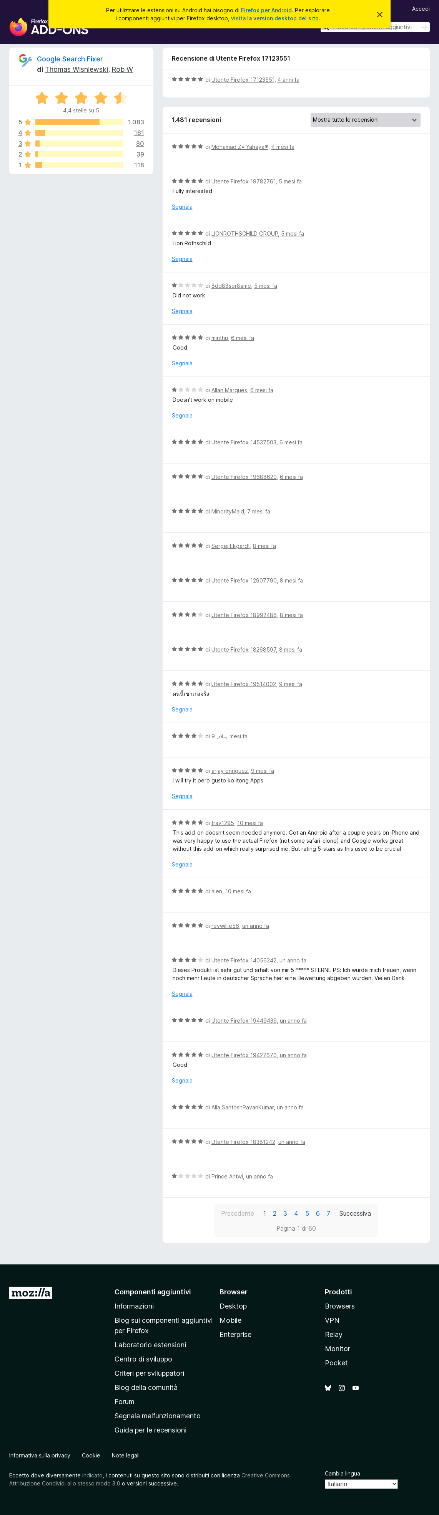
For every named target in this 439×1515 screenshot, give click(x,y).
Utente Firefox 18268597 (243, 649)
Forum (125, 1402)
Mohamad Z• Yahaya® (239, 147)
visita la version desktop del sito (275, 18)
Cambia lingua (342, 1473)
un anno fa (255, 926)
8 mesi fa (264, 546)
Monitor (337, 1349)
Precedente (237, 1213)
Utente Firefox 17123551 (242, 79)
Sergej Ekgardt (230, 546)
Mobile (230, 1320)
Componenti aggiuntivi (153, 1292)
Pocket (336, 1363)
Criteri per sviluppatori (149, 1373)
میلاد (223, 736)
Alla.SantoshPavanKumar (242, 1107)
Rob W (122, 69)
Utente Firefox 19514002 (243, 684)
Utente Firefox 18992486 (244, 615)
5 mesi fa (290, 181)
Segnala (182, 206)
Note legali (126, 1455)
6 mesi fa (242, 338)
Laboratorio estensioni (150, 1345)
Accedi (421, 8)
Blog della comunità (146, 1387)
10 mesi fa (250, 823)
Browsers (340, 1306)
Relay (334, 1334)
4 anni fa (288, 79)
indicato (92, 1475)
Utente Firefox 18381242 (243, 1142)
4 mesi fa (282, 147)
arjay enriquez (229, 770)
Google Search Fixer (70, 59)
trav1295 (222, 823)
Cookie (91, 1455)
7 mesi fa (258, 511)
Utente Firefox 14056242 (243, 960)
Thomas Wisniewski (76, 69)
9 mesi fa (290, 684)
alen (216, 891)
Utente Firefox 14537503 (243, 442)
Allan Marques (229, 390)
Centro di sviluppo (143, 1359)
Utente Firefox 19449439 (244, 1020)
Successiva (355, 1213)
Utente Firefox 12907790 (244, 580)
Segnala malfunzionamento (158, 1416)
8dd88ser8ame (231, 285)
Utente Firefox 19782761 (243, 181)
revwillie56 (225, 926)
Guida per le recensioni (150, 1430)
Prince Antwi (227, 1176)
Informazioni (134, 1306)
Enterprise (235, 1334)
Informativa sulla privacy (39, 1455)
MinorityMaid (227, 511)
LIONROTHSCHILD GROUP (244, 233)
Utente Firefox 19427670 (244, 1055)
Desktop (233, 1306)
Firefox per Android (266, 10)
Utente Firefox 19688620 (244, 477)
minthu (219, 338)
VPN (332, 1320)
